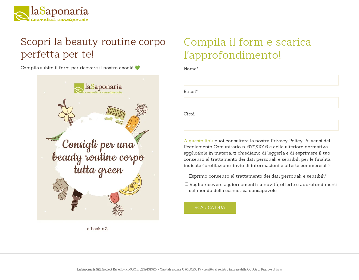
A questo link (198, 140)
